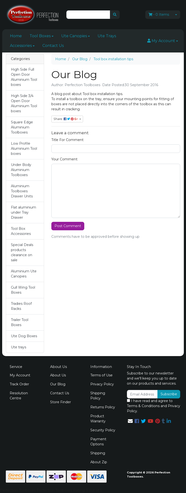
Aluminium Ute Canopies (24, 273)
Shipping (97, 453)
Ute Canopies (74, 36)
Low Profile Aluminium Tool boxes (24, 148)
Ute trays (18, 347)
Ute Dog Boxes (24, 336)
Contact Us (53, 45)
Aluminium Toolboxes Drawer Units (22, 191)
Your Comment (64, 159)
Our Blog (57, 384)
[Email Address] (142, 394)
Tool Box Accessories (21, 231)
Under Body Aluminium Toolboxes (21, 170)
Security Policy (102, 430)
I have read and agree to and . (153, 406)
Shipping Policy (97, 395)
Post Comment (67, 226)
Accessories (21, 45)
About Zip (98, 462)
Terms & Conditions (143, 406)
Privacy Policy (102, 384)
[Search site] (115, 14)
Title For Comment (67, 140)
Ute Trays (107, 36)
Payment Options (98, 441)
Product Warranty (98, 418)
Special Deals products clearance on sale (22, 252)
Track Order (19, 384)
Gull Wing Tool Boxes (23, 290)
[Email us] (130, 421)
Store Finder (60, 402)
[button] (162, 41)
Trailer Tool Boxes (19, 322)
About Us (58, 375)
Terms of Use (101, 375)
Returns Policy (102, 407)
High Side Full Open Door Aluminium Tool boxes (24, 77)
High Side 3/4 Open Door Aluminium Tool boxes (24, 103)
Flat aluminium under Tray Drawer (23, 212)
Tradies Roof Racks (21, 306)
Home (16, 36)
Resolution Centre (19, 395)
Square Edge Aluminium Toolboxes (22, 127)
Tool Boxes (40, 36)
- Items (158, 14)
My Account (20, 375)
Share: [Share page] (66, 119)
